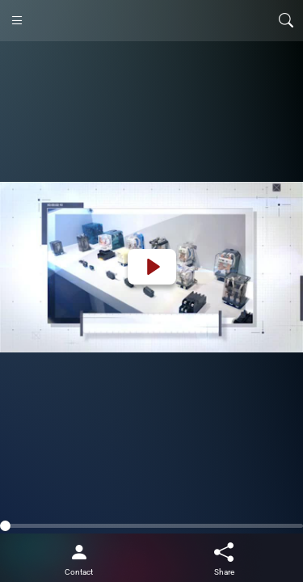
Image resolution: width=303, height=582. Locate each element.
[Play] (152, 267)
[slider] (151, 526)
